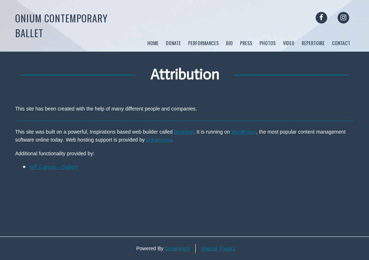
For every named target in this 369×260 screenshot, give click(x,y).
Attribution (184, 74)
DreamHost (159, 139)
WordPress (243, 131)
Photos (267, 43)
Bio (229, 43)
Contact (341, 43)
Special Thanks (218, 248)
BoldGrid (184, 131)
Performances (203, 43)
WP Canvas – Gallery (54, 167)
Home (153, 43)
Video (288, 43)
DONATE (173, 43)
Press (246, 43)
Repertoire (313, 43)
